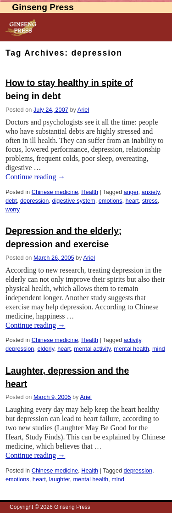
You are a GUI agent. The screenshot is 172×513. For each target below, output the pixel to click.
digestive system (73, 200)
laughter (59, 479)
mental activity (92, 348)
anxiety (151, 191)
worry (13, 209)
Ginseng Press (42, 7)
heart (132, 200)
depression (34, 200)
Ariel (83, 109)
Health (89, 191)
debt (11, 200)
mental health (131, 348)
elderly (45, 348)
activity (132, 339)
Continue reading (35, 177)
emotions (110, 200)
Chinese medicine (55, 191)
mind (158, 348)
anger (131, 191)
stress (150, 200)
